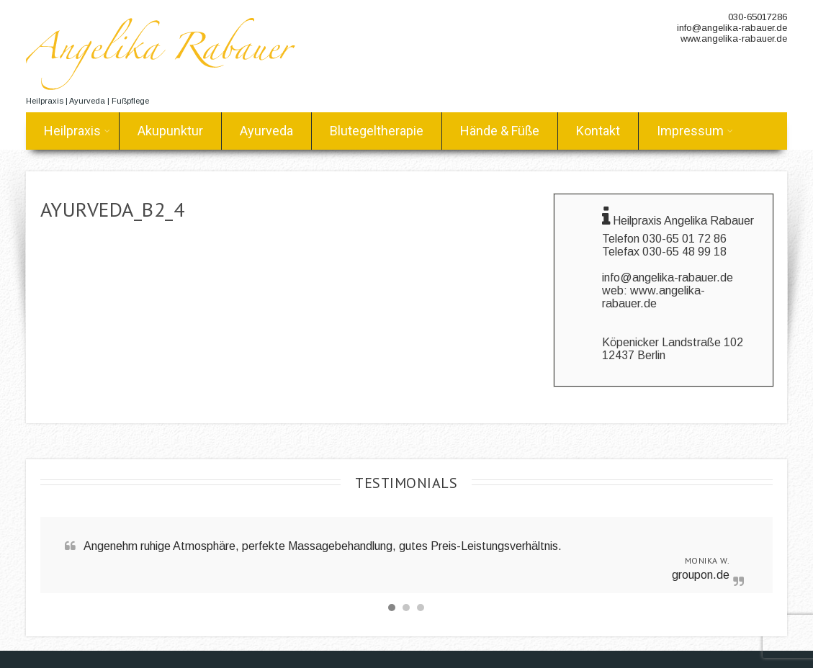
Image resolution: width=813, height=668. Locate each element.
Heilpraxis (77, 130)
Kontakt (598, 130)
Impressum (695, 130)
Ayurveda (266, 130)
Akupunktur (170, 130)
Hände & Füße (499, 130)
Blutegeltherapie (376, 130)
